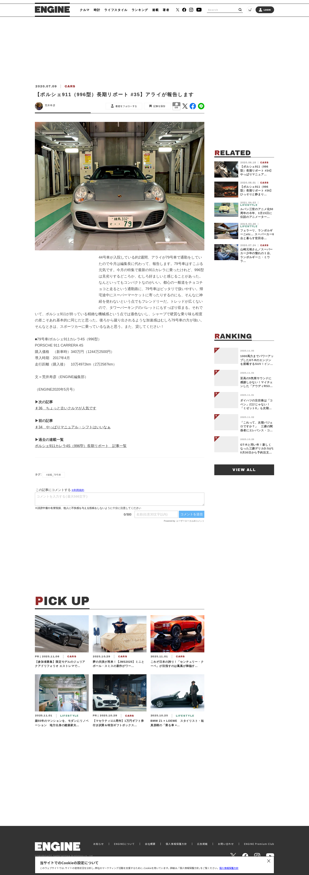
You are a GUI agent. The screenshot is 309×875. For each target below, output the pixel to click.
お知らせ (98, 844)
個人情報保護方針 (228, 868)
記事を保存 (159, 106)
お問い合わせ (226, 844)
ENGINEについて (124, 844)
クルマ (85, 10)
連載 (155, 10)
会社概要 (150, 844)
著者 (166, 10)
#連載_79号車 (53, 474)
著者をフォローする (126, 106)
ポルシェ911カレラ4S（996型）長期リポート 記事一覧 (81, 446)
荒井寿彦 (50, 105)
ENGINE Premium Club (259, 844)
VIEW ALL (244, 470)
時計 (97, 10)
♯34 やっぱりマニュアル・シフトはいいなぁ (73, 427)
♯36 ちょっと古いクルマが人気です (65, 408)
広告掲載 (202, 844)
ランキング (140, 10)
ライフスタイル (116, 10)
